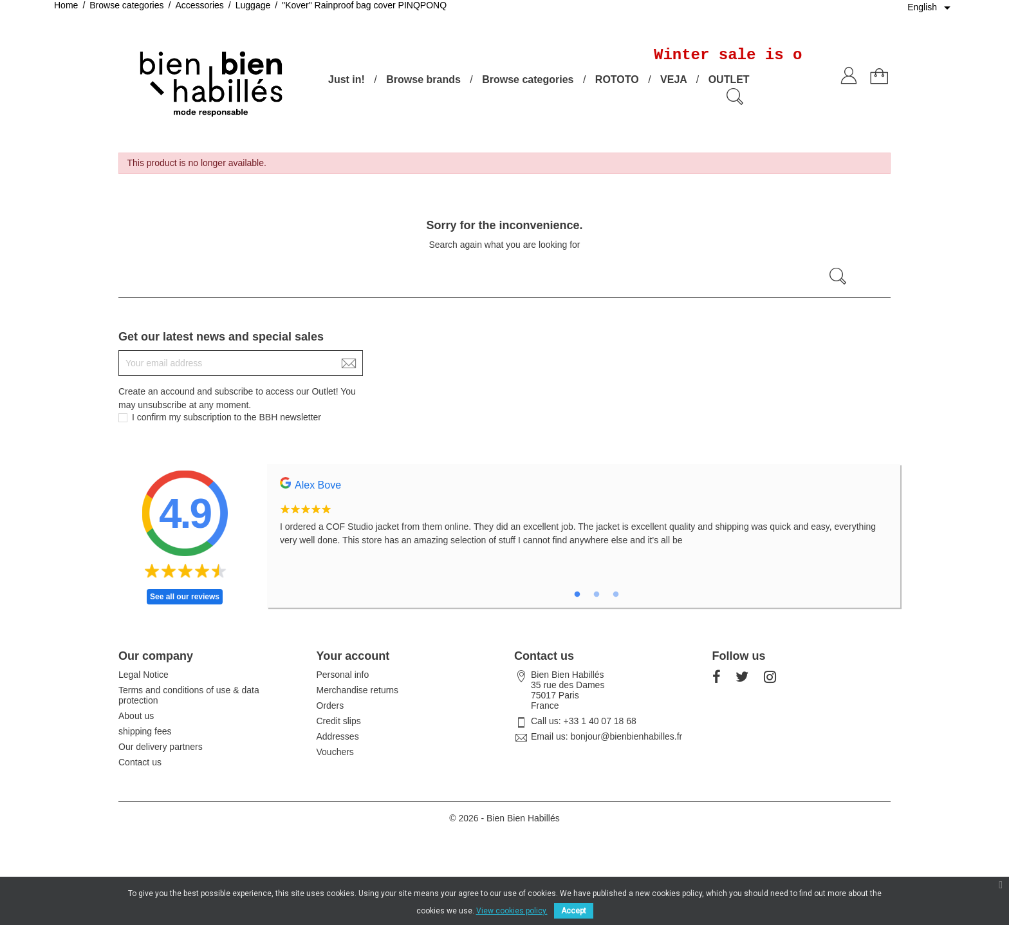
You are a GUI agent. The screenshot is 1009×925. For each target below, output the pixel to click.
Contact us (140, 762)
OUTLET (729, 79)
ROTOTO (617, 79)
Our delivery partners (160, 747)
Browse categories (527, 79)
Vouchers (335, 752)
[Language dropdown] (931, 7)
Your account (353, 655)
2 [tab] (596, 594)
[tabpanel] (583, 519)
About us (136, 716)
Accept (573, 910)
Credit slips (339, 721)
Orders (330, 705)
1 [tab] (577, 594)
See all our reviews (184, 596)
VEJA (673, 79)
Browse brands (423, 79)
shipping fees (145, 731)
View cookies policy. (512, 910)
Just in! (346, 79)
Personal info (343, 674)
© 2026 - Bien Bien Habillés (504, 818)
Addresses (338, 736)
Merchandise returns (358, 690)
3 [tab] (615, 594)
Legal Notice (143, 674)
